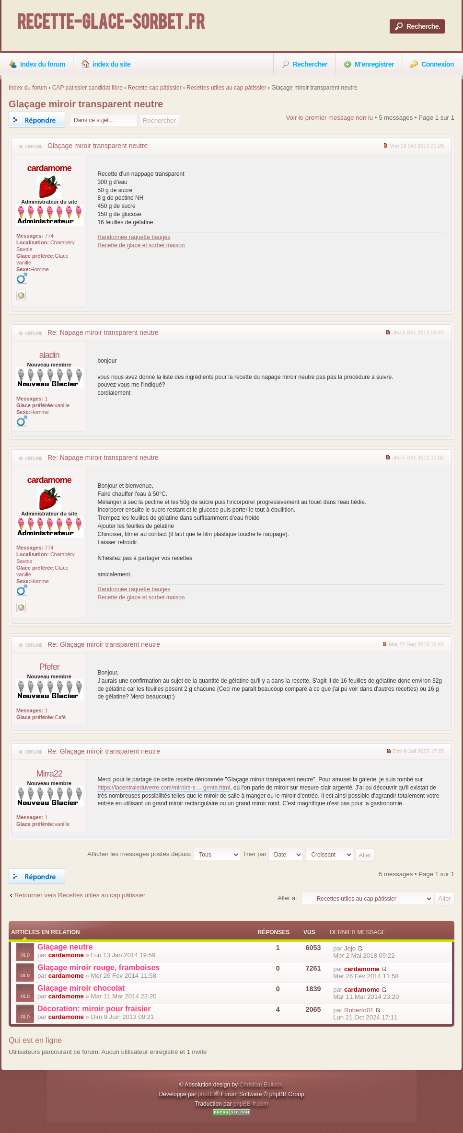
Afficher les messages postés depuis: (163, 854)
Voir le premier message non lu (329, 117)
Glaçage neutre (65, 947)
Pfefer (49, 667)
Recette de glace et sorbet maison (141, 245)
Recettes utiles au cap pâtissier (226, 87)
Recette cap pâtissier (155, 87)
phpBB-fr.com (250, 1103)
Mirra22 (49, 773)
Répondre (37, 120)
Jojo (350, 948)
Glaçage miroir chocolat (81, 988)
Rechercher (304, 64)
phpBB (206, 1094)
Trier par (273, 854)
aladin (49, 355)
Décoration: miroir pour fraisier (94, 1009)
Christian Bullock (260, 1084)
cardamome (49, 168)
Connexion (432, 64)
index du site (105, 64)
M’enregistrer (369, 64)
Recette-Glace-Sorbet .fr (111, 24)
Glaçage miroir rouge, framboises (98, 967)
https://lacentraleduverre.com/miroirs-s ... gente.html (163, 787)
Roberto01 (359, 1010)
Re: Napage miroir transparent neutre (103, 332)
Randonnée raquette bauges (133, 237)
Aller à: (287, 898)
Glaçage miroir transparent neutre (86, 104)
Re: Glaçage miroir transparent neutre (103, 644)
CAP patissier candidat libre (87, 87)
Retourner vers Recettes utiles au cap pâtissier (79, 895)
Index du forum (37, 64)
